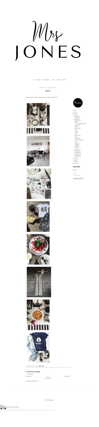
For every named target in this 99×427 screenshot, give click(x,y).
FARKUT (76, 131)
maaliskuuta (77, 153)
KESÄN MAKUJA (77, 128)
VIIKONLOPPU (77, 125)
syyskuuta (77, 117)
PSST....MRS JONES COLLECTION (80, 123)
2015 (75, 115)
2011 (75, 163)
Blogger (52, 400)
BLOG (34, 79)
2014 (75, 158)
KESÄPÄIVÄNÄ (77, 146)
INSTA (76, 134)
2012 (75, 161)
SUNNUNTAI (77, 143)
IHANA (76, 137)
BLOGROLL (64, 79)
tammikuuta (77, 156)
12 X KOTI (53, 79)
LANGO (76, 122)
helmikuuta (77, 155)
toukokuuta (77, 150)
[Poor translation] (5, 408)
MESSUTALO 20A (78, 135)
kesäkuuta (77, 149)
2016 (75, 113)
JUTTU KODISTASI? (46, 79)
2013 (75, 160)
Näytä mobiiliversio (47, 378)
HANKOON (77, 147)
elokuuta (76, 119)
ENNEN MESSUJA (78, 138)
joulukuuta (77, 116)
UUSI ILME (76, 132)
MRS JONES (39, 79)
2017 (75, 112)
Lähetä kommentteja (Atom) (33, 381)
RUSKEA (76, 126)
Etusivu (48, 376)
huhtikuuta (77, 152)
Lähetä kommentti (30, 374)
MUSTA (76, 129)
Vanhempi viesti (67, 376)
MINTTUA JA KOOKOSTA (79, 140)
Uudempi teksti (28, 376)
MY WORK (58, 79)
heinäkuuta (77, 120)
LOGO (76, 141)
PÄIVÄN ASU (77, 144)
